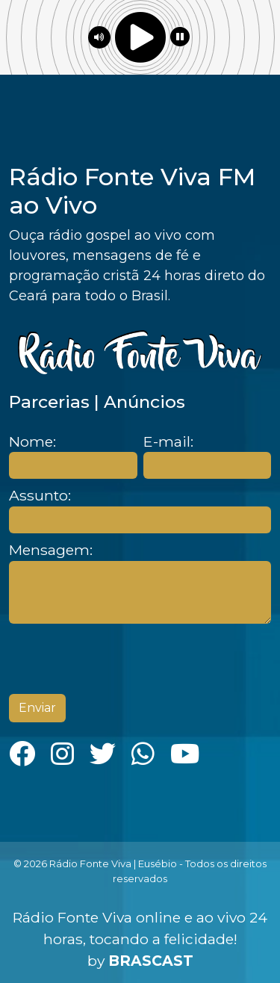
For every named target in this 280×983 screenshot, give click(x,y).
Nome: (32, 442)
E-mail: (168, 442)
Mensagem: (51, 550)
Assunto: (40, 496)
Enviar (37, 708)
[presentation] (122, 659)
